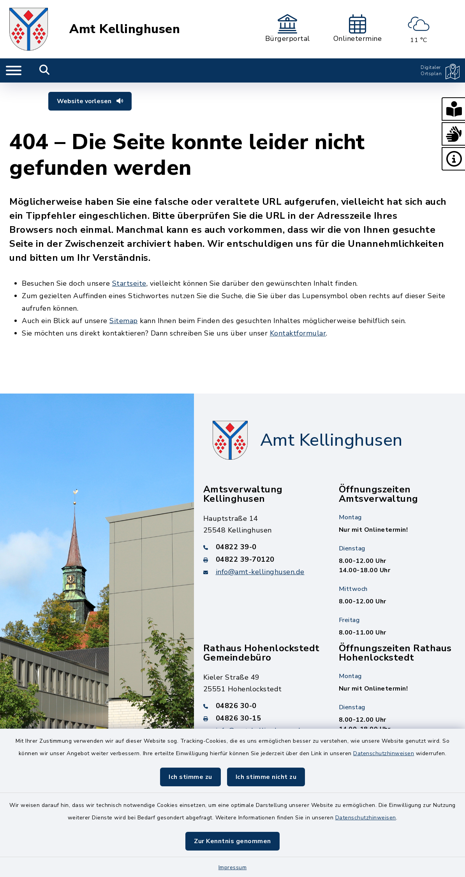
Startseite (129, 283)
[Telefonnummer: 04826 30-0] (261, 705)
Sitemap (123, 320)
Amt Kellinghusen (124, 29)
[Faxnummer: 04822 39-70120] (261, 559)
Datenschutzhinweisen (383, 753)
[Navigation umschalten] (13, 70)
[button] (453, 109)
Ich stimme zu (190, 777)
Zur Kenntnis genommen (232, 841)
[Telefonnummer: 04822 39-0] (261, 547)
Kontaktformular (298, 333)
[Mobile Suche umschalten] (44, 70)
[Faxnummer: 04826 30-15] (261, 718)
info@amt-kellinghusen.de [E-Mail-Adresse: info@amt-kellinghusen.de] (260, 571)
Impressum (232, 867)
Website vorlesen (90, 101)
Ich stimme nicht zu (266, 777)
